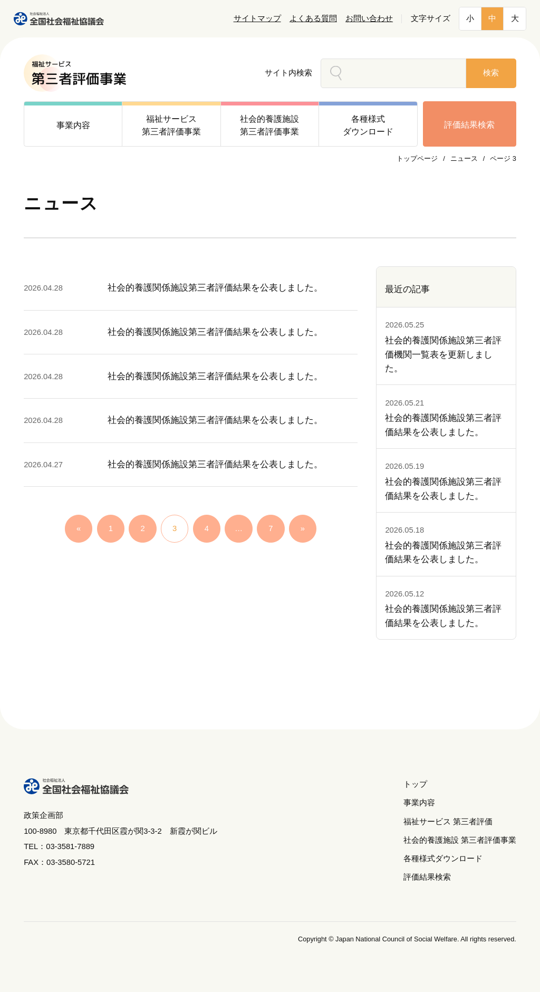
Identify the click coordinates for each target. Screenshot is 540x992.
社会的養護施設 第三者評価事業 (459, 840)
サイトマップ (257, 18)
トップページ (417, 158)
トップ (415, 784)
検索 (491, 73)
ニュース (464, 158)
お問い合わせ (369, 18)
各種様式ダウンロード (443, 858)
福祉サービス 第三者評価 (448, 821)
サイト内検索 (288, 73)
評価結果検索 (469, 124)
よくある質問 (313, 18)
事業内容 (419, 802)
